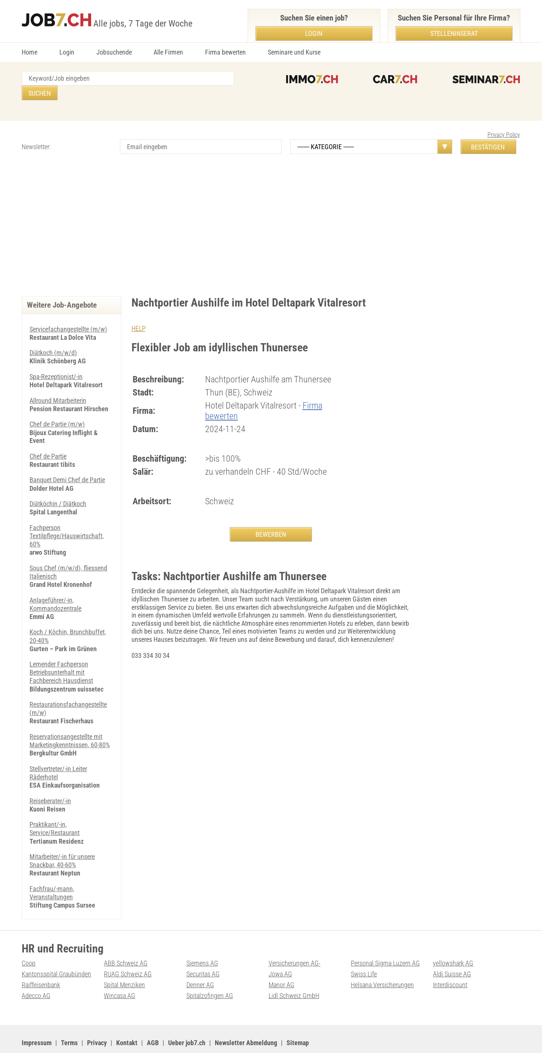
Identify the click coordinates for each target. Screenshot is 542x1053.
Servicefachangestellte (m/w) (68, 314)
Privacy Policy (503, 120)
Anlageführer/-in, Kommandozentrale (55, 587)
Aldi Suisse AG (452, 953)
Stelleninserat (454, 33)
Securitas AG (203, 953)
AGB (153, 1021)
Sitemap (298, 1021)
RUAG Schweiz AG (128, 953)
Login (66, 52)
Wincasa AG (119, 974)
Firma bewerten (225, 52)
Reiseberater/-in (50, 781)
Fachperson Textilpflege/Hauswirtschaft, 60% (67, 520)
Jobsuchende (114, 52)
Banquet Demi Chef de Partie (67, 464)
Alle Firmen (168, 52)
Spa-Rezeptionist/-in (56, 362)
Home (29, 52)
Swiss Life (364, 953)
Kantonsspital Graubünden (56, 953)
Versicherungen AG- (294, 942)
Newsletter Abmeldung (246, 1021)
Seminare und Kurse (294, 52)
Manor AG (281, 963)
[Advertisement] (271, 218)
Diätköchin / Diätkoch (58, 488)
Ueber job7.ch (186, 1021)
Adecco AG (36, 974)
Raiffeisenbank (41, 963)
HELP (138, 314)
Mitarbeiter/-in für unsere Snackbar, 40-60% (62, 840)
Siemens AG (202, 942)
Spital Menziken (124, 963)
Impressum (37, 1021)
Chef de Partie (48, 440)
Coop (28, 942)
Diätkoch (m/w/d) (53, 338)
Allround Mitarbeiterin (58, 385)
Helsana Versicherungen (382, 963)
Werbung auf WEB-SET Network (173, 1038)
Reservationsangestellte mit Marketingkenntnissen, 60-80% (70, 722)
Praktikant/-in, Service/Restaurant (55, 809)
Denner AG (200, 963)
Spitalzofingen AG (209, 974)
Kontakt (126, 1021)
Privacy (97, 1021)
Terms (69, 1021)
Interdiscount (450, 963)
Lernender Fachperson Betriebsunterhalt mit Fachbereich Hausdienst (61, 654)
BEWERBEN (270, 520)
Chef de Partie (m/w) (57, 409)
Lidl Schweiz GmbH (294, 974)
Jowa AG (280, 953)
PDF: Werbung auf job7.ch (244, 1038)
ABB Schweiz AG (126, 942)
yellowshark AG (453, 942)
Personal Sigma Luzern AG (385, 942)
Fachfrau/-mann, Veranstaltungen (52, 872)
